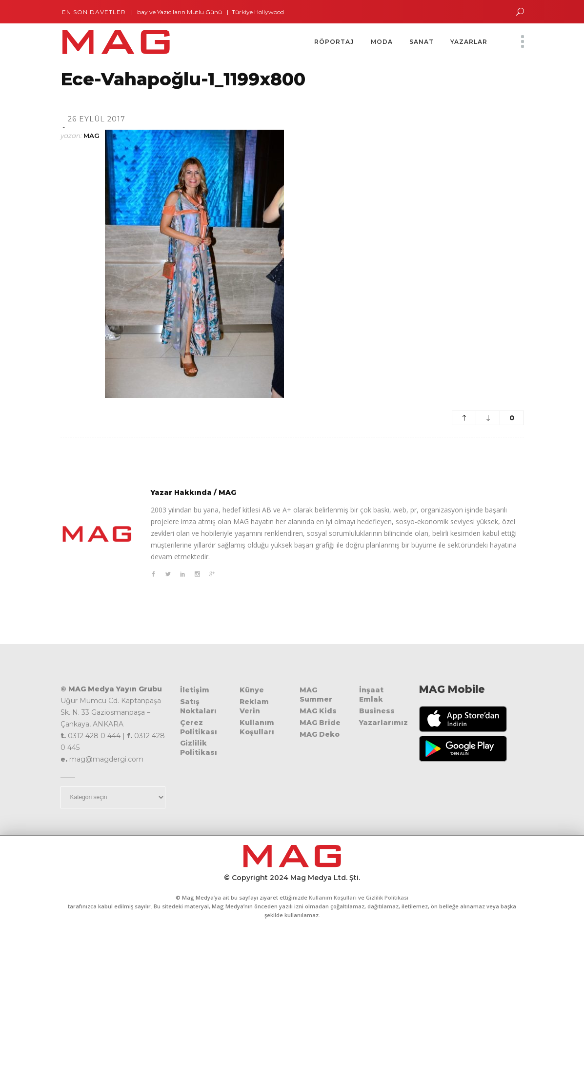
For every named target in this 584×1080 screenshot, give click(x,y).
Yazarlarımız (383, 722)
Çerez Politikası (198, 727)
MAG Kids (318, 711)
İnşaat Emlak (371, 695)
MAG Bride (320, 722)
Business (377, 711)
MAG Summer (316, 695)
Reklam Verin (254, 706)
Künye (252, 690)
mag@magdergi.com (106, 759)
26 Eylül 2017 (96, 119)
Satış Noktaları (198, 706)
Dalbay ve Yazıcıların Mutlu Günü (179, 12)
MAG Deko (320, 734)
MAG (91, 135)
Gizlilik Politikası (198, 748)
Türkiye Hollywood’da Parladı (277, 12)
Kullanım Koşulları (257, 727)
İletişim (194, 690)
